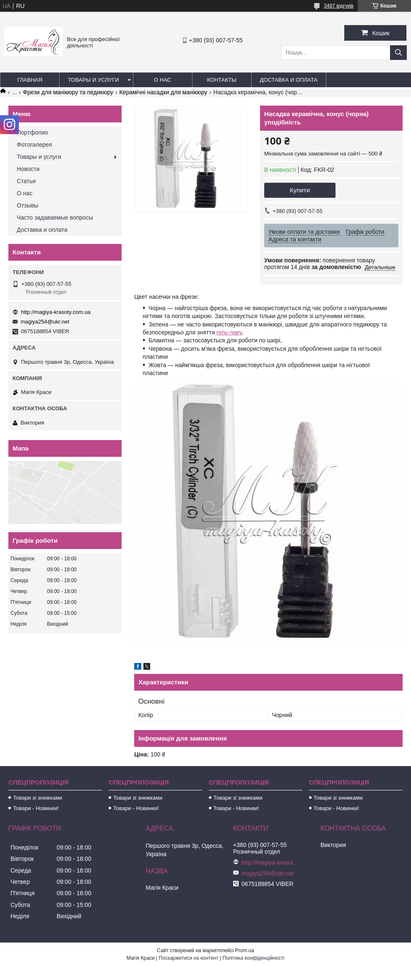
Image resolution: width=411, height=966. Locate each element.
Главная (29, 80)
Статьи (26, 181)
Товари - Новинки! (36, 808)
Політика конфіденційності (254, 958)
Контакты (221, 80)
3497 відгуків (339, 6)
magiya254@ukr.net (45, 322)
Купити (300, 190)
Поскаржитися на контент (188, 958)
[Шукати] (398, 52)
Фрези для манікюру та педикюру (68, 92)
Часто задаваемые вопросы (55, 217)
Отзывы (27, 205)
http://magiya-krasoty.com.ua (56, 312)
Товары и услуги (93, 80)
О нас (162, 80)
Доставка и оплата (288, 80)
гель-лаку (229, 332)
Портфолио (32, 132)
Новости (28, 169)
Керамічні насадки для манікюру (163, 92)
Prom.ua (244, 950)
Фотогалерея (34, 144)
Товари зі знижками (37, 798)
